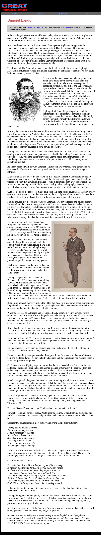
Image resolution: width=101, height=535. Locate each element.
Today (67, 27)
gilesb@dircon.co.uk (35, 27)
